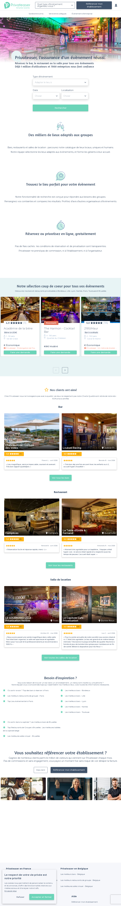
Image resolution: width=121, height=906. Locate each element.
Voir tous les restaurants (60, 565)
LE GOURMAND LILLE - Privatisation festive (19, 619)
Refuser (20, 897)
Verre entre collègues (57, 14)
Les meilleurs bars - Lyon (75, 701)
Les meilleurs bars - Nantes (76, 707)
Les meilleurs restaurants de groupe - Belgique (80, 880)
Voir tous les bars (60, 478)
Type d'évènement (43, 76)
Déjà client (40, 770)
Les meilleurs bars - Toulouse (77, 712)
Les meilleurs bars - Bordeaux (77, 690)
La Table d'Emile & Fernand (74, 532)
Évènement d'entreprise (82, 14)
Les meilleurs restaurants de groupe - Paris (26, 696)
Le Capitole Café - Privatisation (74, 619)
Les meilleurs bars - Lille (75, 696)
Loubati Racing (72, 448)
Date (35, 90)
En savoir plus (11, 891)
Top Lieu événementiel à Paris (20, 701)
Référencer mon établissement (94, 5)
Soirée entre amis (36, 14)
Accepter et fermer (42, 897)
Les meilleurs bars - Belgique (72, 874)
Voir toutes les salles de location (60, 657)
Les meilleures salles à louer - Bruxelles (24, 736)
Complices (11, 533)
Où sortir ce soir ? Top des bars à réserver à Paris (28, 690)
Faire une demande (20, 352)
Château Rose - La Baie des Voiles (19, 446)
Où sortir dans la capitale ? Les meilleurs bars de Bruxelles (32, 722)
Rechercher (61, 108)
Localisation (67, 90)
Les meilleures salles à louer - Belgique (76, 886)
